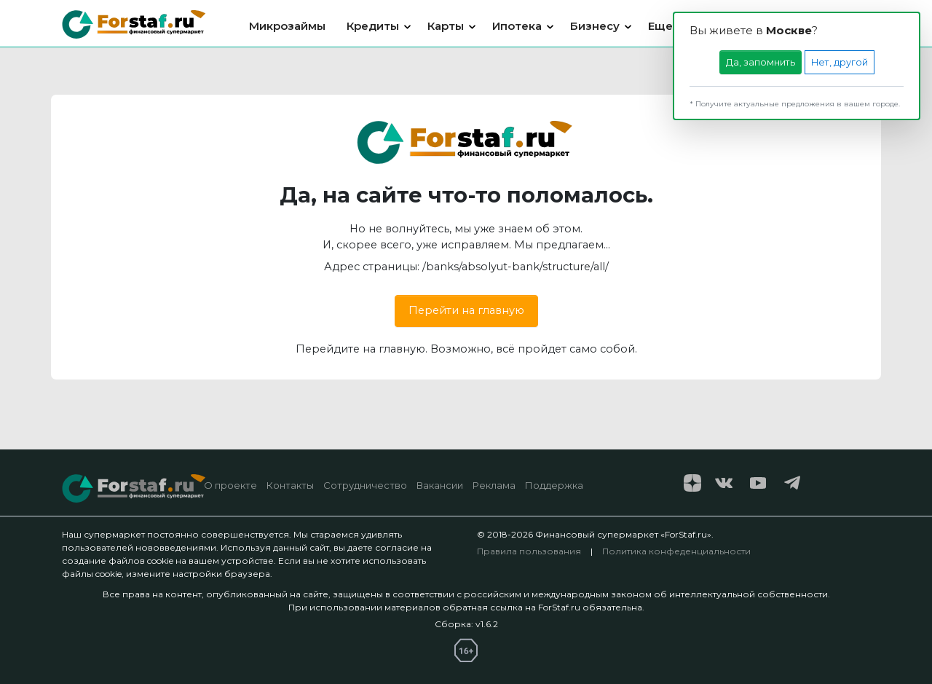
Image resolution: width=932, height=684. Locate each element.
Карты (445, 26)
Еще (660, 26)
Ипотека (517, 26)
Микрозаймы (287, 26)
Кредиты (373, 26)
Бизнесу (595, 26)
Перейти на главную (466, 310)
